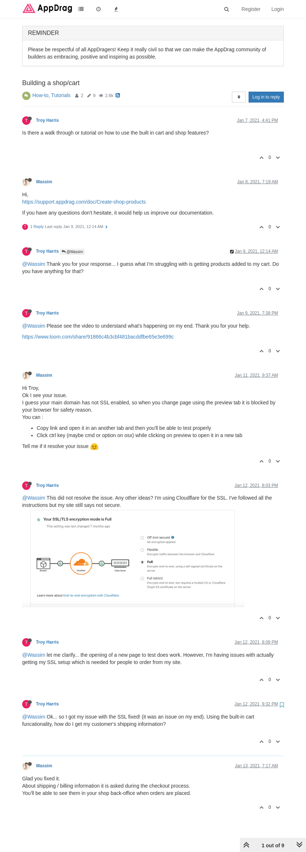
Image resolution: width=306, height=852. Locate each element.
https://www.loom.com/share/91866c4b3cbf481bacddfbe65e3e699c (98, 337)
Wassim (44, 181)
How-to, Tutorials (51, 95)
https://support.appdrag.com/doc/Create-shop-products (84, 202)
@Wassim (72, 252)
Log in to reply (266, 97)
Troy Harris (47, 120)
